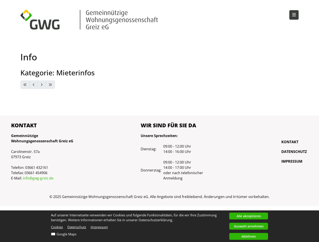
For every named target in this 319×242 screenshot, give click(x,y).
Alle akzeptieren (249, 216)
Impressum (291, 161)
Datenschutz (294, 151)
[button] (294, 15)
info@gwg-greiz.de (38, 178)
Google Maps (66, 234)
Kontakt (289, 141)
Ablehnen (248, 236)
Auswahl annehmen (249, 226)
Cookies (57, 227)
